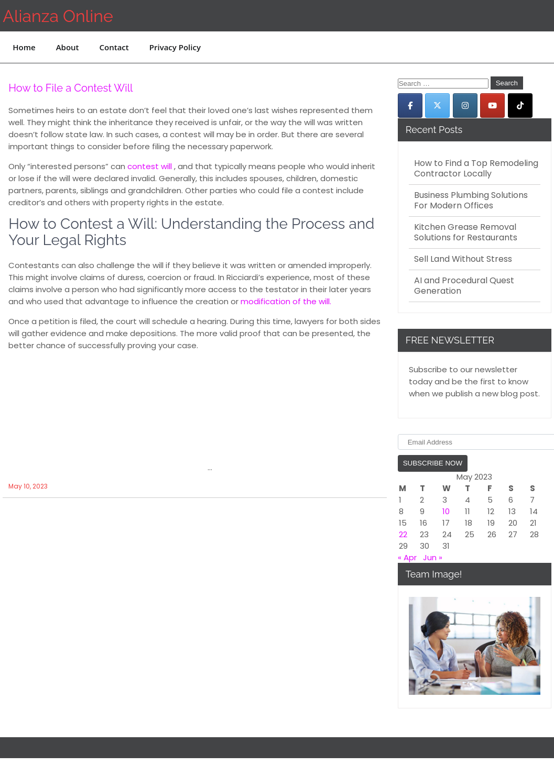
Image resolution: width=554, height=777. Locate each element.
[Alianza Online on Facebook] (410, 105)
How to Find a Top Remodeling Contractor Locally (476, 168)
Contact (114, 47)
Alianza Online (58, 16)
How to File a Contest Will (70, 88)
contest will (149, 166)
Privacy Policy (175, 47)
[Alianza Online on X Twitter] (437, 105)
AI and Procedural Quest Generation (464, 285)
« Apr (407, 557)
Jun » (432, 557)
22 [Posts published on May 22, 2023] (403, 534)
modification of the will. (286, 301)
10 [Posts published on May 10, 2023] (446, 511)
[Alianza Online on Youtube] (492, 105)
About (67, 47)
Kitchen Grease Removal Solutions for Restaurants (465, 232)
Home (24, 47)
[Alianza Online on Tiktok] (520, 105)
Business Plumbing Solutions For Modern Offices (471, 200)
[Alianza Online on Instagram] (465, 105)
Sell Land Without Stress (463, 259)
